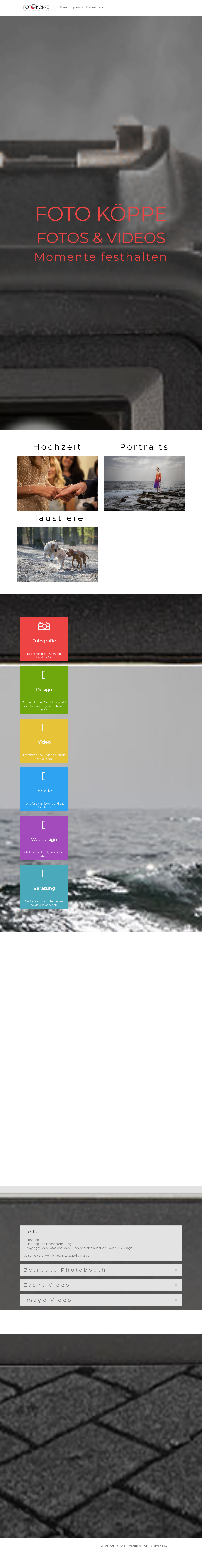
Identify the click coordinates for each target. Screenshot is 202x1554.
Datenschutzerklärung (112, 1546)
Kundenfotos (93, 7)
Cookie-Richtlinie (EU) (156, 1546)
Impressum (76, 7)
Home (63, 7)
